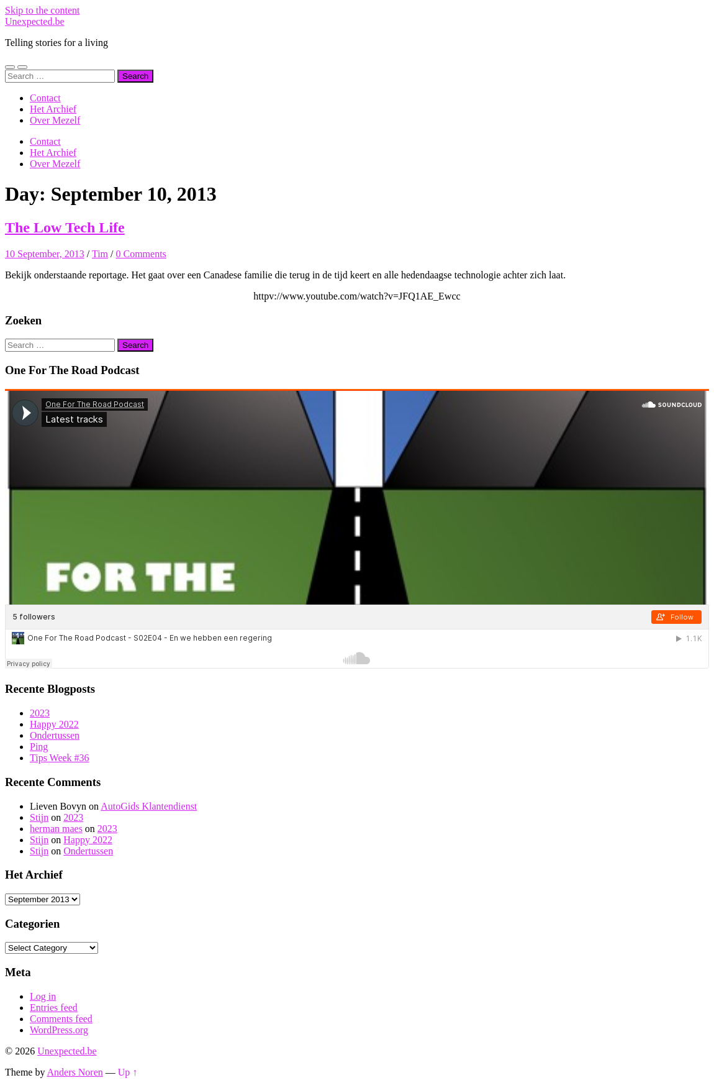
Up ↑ (128, 1072)
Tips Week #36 (59, 757)
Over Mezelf (55, 120)
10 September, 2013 (44, 254)
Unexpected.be (35, 21)
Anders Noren (75, 1072)
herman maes (56, 828)
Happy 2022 (54, 724)
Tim (100, 254)
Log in (43, 996)
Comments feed (61, 1018)
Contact (45, 98)
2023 (40, 713)
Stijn (39, 817)
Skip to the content (42, 10)
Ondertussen (54, 735)
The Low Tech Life (65, 227)
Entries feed (54, 1007)
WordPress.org (59, 1030)
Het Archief (53, 109)
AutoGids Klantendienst (149, 806)
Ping (39, 746)
